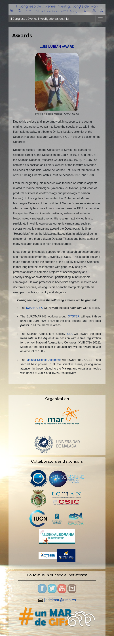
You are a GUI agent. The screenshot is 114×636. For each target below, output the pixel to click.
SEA (69, 333)
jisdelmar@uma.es (60, 600)
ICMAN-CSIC (34, 307)
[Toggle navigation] (100, 18)
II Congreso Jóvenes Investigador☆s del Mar (39, 18)
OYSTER (74, 316)
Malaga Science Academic (43, 359)
